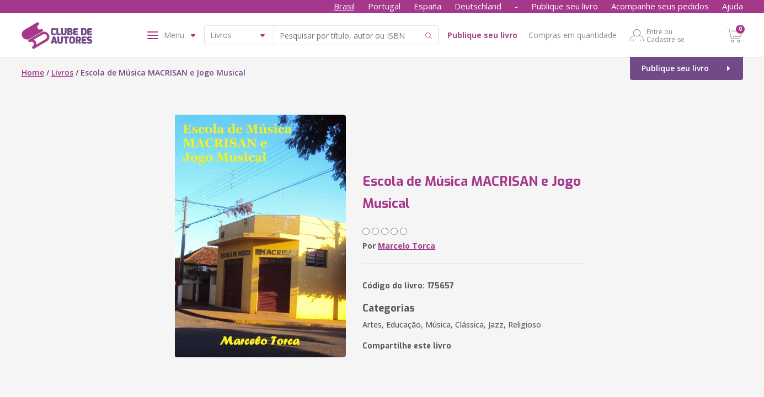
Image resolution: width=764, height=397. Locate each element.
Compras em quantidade (572, 35)
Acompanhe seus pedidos (660, 6)
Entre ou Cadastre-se (666, 35)
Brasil (344, 6)
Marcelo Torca (406, 245)
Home (33, 72)
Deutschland (478, 6)
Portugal (384, 6)
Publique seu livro (564, 6)
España (427, 6)
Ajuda (732, 6)
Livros (62, 72)
